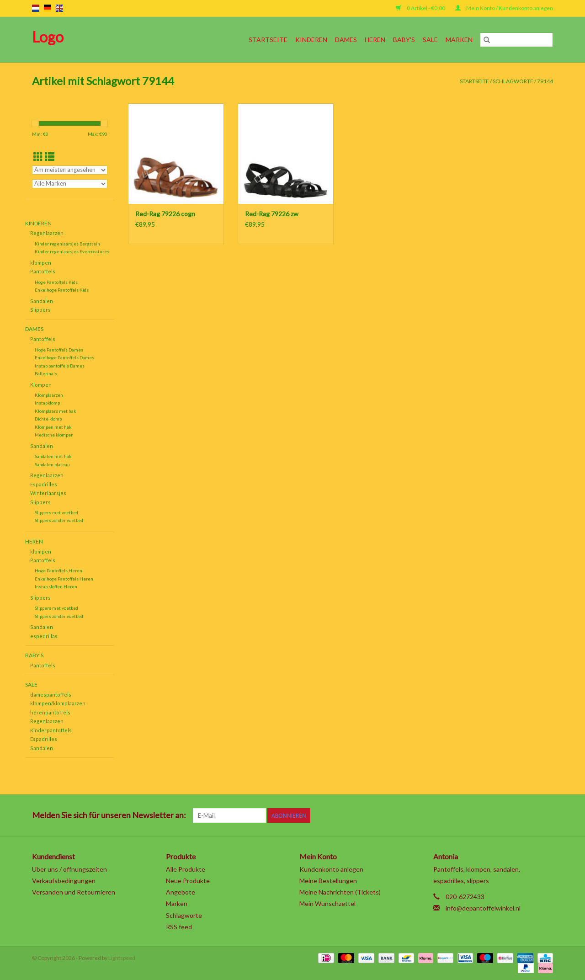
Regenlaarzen (47, 233)
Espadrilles (43, 484)
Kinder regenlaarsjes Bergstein (67, 243)
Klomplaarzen (49, 395)
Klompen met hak (53, 427)
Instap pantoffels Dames (60, 365)
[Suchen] (516, 39)
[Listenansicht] (49, 156)
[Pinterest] (497, 815)
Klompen (41, 385)
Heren (375, 39)
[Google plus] (481, 815)
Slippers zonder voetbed (59, 520)
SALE (430, 39)
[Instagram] (545, 815)
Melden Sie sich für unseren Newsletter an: (109, 815)
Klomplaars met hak (55, 411)
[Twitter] (465, 815)
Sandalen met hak (53, 456)
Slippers (40, 310)
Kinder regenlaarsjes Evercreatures (72, 251)
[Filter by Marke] (69, 183)
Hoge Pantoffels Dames (59, 349)
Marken (459, 39)
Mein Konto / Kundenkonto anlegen (504, 8)
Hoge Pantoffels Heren (58, 570)
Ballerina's (46, 373)
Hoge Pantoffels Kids (56, 282)
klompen (40, 263)
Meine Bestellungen (328, 880)
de (47, 8)
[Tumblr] (529, 815)
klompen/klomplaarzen (57, 703)
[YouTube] (513, 815)
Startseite (268, 39)
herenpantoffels (50, 712)
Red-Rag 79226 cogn (165, 214)
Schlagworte (513, 81)
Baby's (404, 39)
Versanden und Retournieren (73, 892)
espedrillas (44, 636)
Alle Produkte (185, 869)
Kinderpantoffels (51, 730)
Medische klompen (54, 434)
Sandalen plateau (52, 464)
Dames (346, 39)
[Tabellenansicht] (38, 156)
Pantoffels (42, 271)
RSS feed (179, 927)
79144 (545, 81)
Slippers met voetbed (56, 512)
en (59, 8)
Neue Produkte (188, 880)
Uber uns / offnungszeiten (69, 869)
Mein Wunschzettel (327, 903)
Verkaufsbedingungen (64, 880)
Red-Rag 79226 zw (271, 214)
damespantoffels (50, 695)
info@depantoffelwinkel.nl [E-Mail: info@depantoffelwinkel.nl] (483, 908)
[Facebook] (449, 815)
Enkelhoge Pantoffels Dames (64, 357)
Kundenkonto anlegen (331, 869)
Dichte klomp (48, 418)
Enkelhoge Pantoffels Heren (64, 578)
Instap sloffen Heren (56, 586)
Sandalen (41, 301)
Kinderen (311, 39)
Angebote (180, 892)
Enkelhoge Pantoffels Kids (62, 290)
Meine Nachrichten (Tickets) (340, 892)
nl (35, 8)
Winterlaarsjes (48, 493)
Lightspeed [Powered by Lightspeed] (121, 957)
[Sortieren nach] (69, 170)
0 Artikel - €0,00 (421, 8)
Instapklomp (47, 402)
